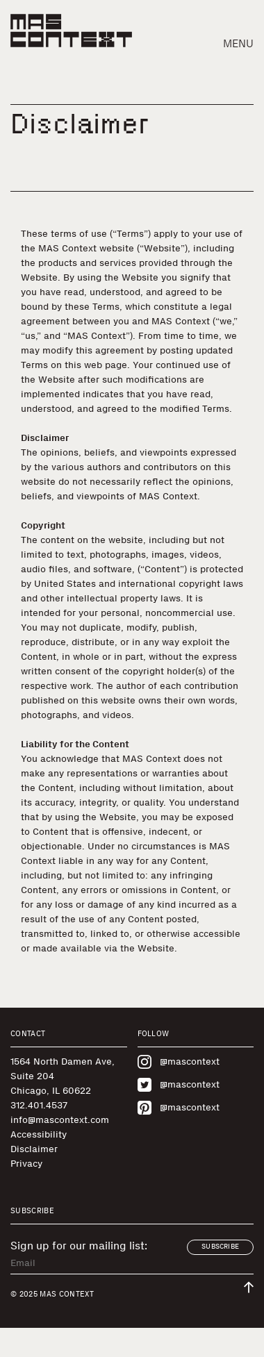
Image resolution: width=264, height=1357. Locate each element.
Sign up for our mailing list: (78, 1246)
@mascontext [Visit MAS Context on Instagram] (179, 1062)
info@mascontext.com (59, 1120)
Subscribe (220, 1246)
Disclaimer (34, 1149)
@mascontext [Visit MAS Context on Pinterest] (179, 1108)
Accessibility (38, 1134)
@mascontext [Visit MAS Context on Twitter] (179, 1085)
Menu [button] (238, 43)
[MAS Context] (71, 30)
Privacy (26, 1163)
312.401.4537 (38, 1105)
